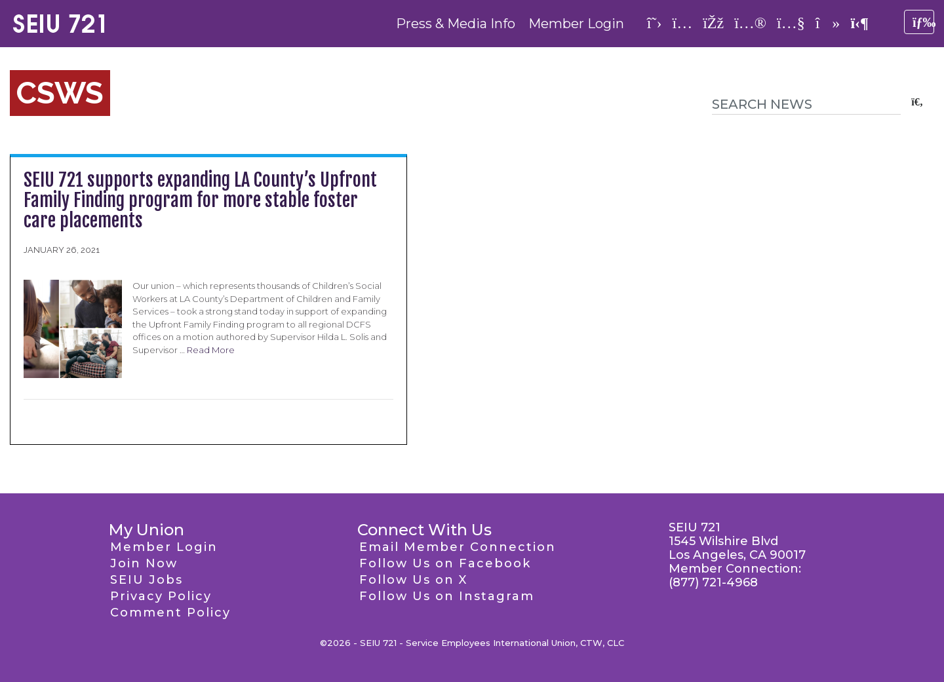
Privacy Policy (161, 596)
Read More (211, 350)
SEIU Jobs (146, 580)
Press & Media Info (455, 23)
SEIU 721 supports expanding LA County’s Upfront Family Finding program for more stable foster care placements (200, 200)
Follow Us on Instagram (446, 596)
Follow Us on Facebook (445, 563)
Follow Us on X (413, 580)
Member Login (576, 23)
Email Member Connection (457, 547)
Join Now (144, 563)
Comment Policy (170, 612)
